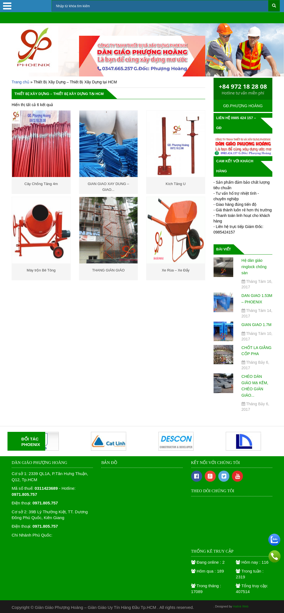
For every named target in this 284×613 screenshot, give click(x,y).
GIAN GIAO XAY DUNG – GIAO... (108, 185)
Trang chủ (20, 82)
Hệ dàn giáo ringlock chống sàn (254, 266)
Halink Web (240, 606)
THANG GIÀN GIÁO (108, 270)
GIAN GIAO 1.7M (257, 324)
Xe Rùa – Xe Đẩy (175, 270)
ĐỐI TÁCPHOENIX (30, 442)
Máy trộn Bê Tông (41, 270)
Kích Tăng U (176, 184)
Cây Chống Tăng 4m (41, 184)
